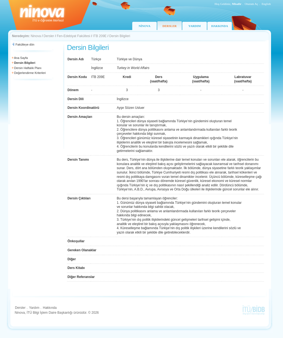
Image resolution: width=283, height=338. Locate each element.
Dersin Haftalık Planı (27, 68)
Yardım (34, 308)
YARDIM (194, 26)
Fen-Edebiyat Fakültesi (73, 36)
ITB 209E (100, 36)
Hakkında (50, 308)
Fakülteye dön (25, 44)
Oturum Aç (251, 3)
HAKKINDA (219, 26)
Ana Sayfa (21, 57)
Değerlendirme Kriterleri (30, 72)
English (266, 3)
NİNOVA (144, 26)
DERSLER (169, 26)
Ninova (36, 36)
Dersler (49, 36)
